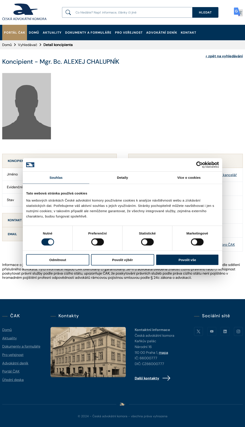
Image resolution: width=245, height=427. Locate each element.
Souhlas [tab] (55, 177)
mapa (163, 352)
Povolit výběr (122, 260)
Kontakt (188, 33)
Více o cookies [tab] (189, 177)
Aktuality (52, 33)
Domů (34, 33)
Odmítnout (57, 260)
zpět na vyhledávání (224, 56)
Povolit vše (187, 260)
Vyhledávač (27, 44)
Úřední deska (13, 379)
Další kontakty (153, 378)
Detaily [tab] (122, 177)
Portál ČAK (14, 33)
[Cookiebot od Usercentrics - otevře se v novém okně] (199, 165)
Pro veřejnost (129, 33)
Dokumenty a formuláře (88, 33)
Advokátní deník (161, 33)
